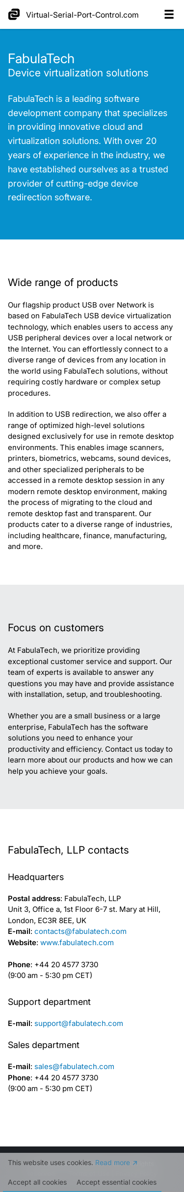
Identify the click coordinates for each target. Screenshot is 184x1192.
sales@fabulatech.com (74, 1066)
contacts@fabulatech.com (80, 931)
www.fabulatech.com (77, 942)
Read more (112, 1163)
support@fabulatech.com (78, 1023)
